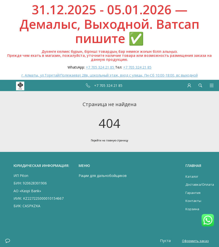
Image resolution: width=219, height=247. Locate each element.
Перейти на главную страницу (109, 140)
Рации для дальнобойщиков (103, 175)
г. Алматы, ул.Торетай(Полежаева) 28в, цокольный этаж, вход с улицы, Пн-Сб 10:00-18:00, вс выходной (110, 75)
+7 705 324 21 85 (100, 67)
